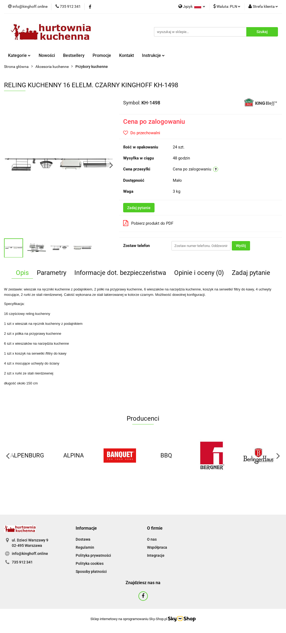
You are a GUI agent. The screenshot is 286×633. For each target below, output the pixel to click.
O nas (152, 539)
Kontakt (126, 55)
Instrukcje (153, 55)
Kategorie (19, 55)
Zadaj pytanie (139, 208)
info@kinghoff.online (30, 553)
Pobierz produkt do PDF (148, 223)
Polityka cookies (90, 563)
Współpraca (157, 547)
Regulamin (85, 547)
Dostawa (83, 539)
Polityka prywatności (93, 555)
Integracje (155, 555)
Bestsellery (74, 55)
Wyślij (241, 245)
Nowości (47, 55)
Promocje (102, 55)
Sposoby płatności (91, 571)
